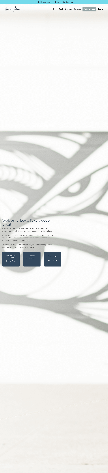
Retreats (77, 9)
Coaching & (53, 256)
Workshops (52, 260)
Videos (32, 256)
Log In (100, 9)
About (54, 9)
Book (61, 9)
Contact (68, 9)
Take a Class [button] (89, 9)
